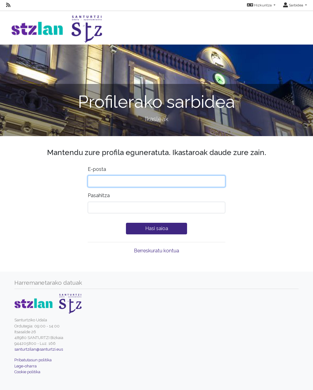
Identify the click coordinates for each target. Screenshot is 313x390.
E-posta (97, 169)
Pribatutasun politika (33, 360)
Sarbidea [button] (293, 5)
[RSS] (8, 5)
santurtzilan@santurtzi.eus (38, 349)
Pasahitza (99, 195)
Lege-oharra (25, 366)
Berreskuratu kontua (156, 251)
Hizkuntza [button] (260, 5)
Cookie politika (27, 372)
